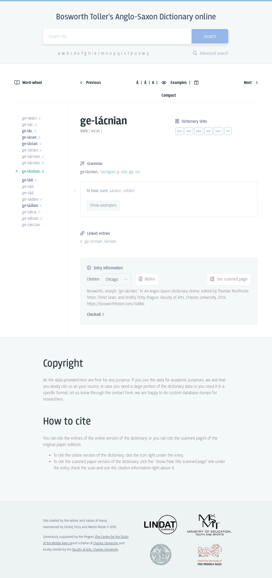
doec (218, 131)
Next (251, 83)
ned (188, 131)
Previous (90, 83)
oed (179, 131)
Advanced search (210, 53)
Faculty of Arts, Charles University (95, 549)
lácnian (110, 241)
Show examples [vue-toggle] (103, 205)
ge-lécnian (93, 241)
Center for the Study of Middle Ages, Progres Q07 (209, 554)
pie (228, 131)
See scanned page (229, 279)
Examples (175, 83)
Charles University (106, 543)
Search (210, 37)
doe (208, 131)
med (198, 131)
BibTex (147, 279)
